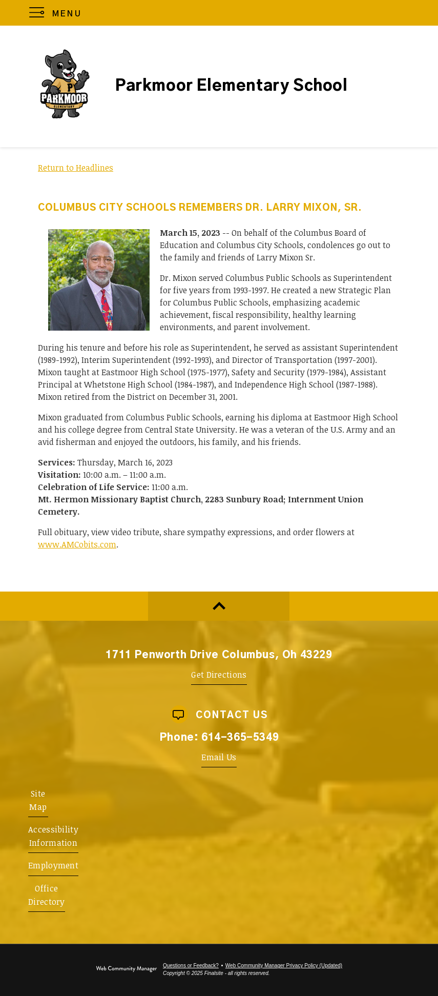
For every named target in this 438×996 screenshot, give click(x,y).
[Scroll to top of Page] (219, 606)
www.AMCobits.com (77, 544)
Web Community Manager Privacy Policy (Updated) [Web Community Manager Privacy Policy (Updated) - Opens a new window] (283, 965)
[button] (57, 13)
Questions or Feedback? (191, 965)
